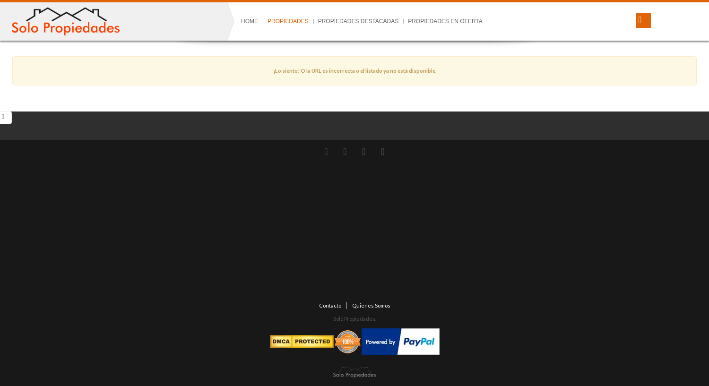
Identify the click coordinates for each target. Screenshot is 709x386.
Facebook (364, 152)
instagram (345, 152)
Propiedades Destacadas (358, 21)
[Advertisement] (354, 231)
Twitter (326, 152)
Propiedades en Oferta (445, 21)
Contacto (330, 305)
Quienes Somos (371, 305)
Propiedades (288, 21)
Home (249, 21)
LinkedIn (383, 152)
